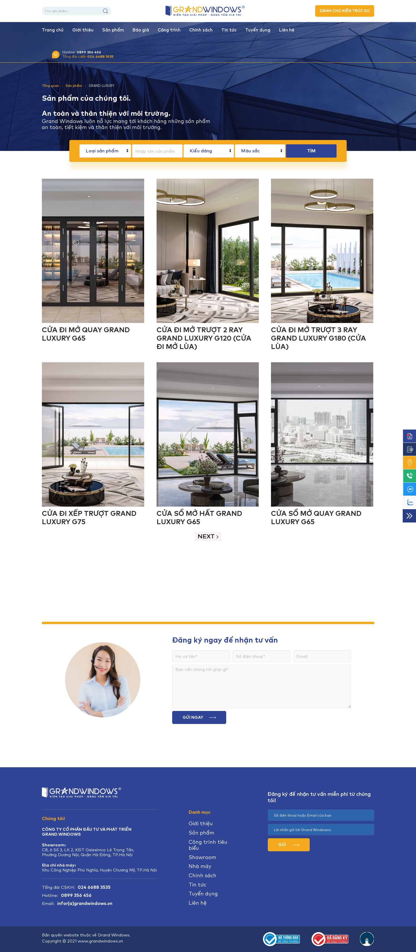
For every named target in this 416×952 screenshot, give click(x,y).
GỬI (288, 845)
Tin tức (229, 30)
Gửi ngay (199, 717)
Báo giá (141, 30)
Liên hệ (286, 30)
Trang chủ (53, 30)
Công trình (169, 30)
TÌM (311, 151)
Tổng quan (50, 85)
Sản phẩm (113, 30)
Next (208, 536)
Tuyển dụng (257, 30)
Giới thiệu (83, 30)
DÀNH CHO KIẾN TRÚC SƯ (344, 11)
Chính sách (201, 30)
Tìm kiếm (105, 11)
